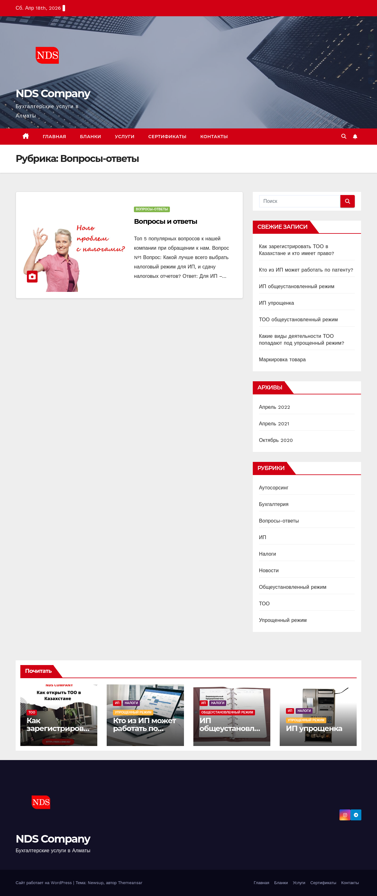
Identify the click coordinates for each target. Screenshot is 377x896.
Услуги (125, 136)
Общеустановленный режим (293, 587)
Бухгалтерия (274, 504)
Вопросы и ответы (165, 221)
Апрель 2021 (274, 424)
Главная (54, 136)
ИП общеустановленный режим (296, 286)
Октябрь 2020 (276, 440)
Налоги (267, 554)
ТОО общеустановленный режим (298, 320)
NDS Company (53, 93)
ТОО (264, 604)
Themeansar (130, 882)
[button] (343, 136)
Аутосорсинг (273, 488)
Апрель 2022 (274, 407)
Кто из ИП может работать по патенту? (306, 270)
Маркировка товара (282, 360)
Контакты (214, 136)
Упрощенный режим (283, 620)
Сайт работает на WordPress (44, 882)
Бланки (90, 136)
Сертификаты (167, 136)
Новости (269, 570)
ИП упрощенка (276, 303)
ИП (262, 537)
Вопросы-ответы (152, 209)
